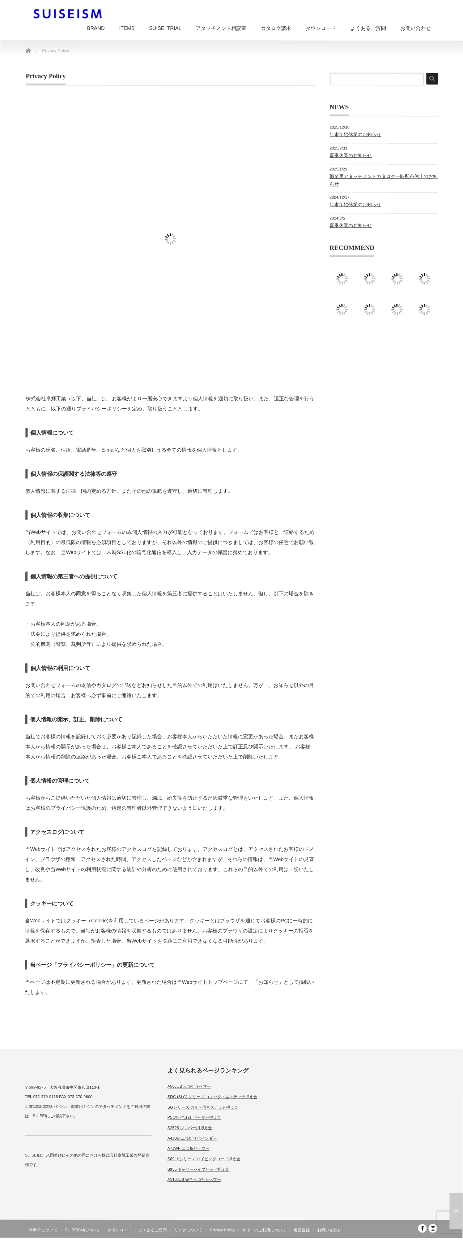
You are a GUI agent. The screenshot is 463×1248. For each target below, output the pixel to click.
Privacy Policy (222, 1230)
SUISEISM (406, 1242)
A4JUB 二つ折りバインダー (192, 1138)
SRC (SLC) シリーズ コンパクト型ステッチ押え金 (212, 1097)
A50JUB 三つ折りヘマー (189, 1086)
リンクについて (188, 1230)
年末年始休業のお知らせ (355, 134)
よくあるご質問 (368, 28)
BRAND (96, 28)
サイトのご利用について (264, 1230)
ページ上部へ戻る (456, 1211)
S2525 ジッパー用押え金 (189, 1128)
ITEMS (127, 28)
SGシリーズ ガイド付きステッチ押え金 (202, 1107)
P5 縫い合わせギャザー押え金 (194, 1117)
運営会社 (302, 1230)
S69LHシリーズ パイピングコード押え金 (204, 1159)
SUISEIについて (43, 1230)
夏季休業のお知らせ (351, 155)
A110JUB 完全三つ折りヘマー (194, 1179)
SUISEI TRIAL (165, 28)
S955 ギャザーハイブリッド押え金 (198, 1169)
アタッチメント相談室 (221, 28)
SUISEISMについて (82, 1230)
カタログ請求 (276, 28)
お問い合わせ (415, 28)
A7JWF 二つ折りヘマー (188, 1148)
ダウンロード (321, 28)
